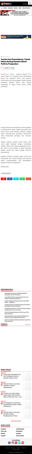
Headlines (10, 8)
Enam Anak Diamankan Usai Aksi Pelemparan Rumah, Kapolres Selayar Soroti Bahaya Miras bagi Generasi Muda (12, 378)
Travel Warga (20, 435)
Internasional (20, 429)
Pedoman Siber (16, 449)
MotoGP (3, 433)
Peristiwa (3, 431)
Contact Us (13, 447)
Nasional (3, 429)
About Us (7, 447)
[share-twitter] (16, 179)
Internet (18, 433)
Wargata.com (5, 74)
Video (20, 8)
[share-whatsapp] (22, 179)
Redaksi (18, 447)
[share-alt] (3, 179)
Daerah (16, 8)
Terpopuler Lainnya (16, 421)
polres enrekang (5, 56)
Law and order (26, 8)
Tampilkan (27, 324)
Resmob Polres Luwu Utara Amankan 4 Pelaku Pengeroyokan (11, 385)
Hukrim (5, 8)
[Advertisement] (16, 107)
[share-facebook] (9, 179)
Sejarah (3, 435)
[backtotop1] (30, 452)
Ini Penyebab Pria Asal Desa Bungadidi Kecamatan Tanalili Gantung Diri (12, 404)
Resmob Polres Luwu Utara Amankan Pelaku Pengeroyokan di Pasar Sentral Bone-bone (11, 414)
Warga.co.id (24, 447)
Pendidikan (19, 431)
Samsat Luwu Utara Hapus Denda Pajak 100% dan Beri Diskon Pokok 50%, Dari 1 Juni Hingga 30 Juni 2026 (12, 396)
